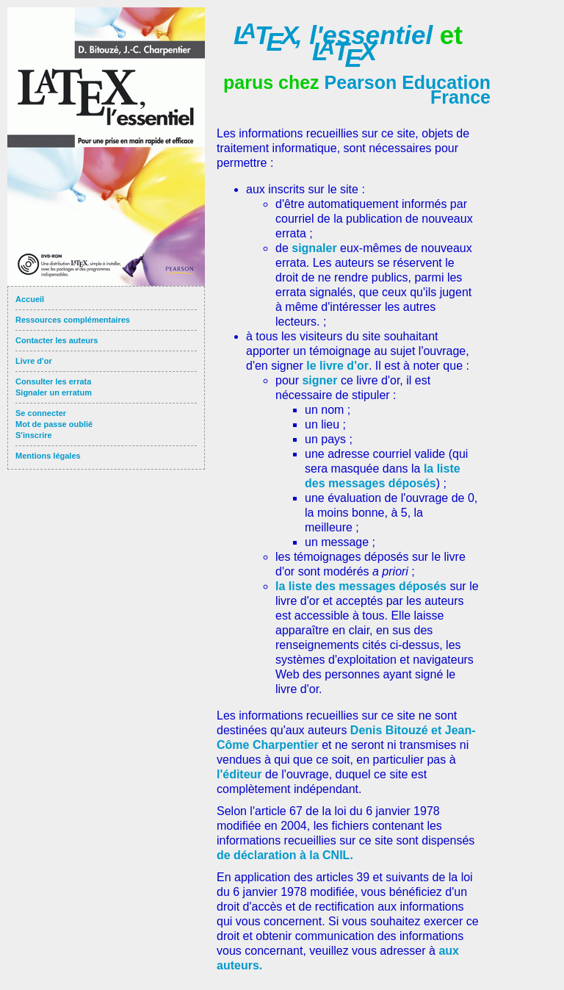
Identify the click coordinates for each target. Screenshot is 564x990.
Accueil (29, 299)
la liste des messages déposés (360, 586)
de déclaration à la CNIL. (285, 855)
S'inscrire (33, 435)
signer (321, 380)
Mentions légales (48, 455)
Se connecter (40, 413)
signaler (316, 248)
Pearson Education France (408, 89)
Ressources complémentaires (72, 319)
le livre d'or (337, 365)
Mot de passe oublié (54, 424)
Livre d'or (33, 360)
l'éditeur (241, 774)
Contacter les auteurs (56, 340)
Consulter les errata (53, 381)
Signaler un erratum (53, 392)
